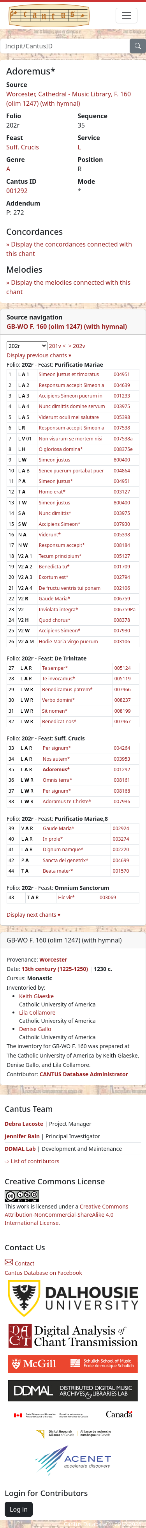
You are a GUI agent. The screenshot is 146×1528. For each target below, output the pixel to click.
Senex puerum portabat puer (71, 470)
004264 (122, 748)
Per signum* (57, 748)
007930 (122, 524)
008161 (122, 780)
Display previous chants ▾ (39, 355)
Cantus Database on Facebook (43, 1272)
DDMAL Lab (20, 1148)
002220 (121, 849)
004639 (122, 385)
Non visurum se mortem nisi (70, 438)
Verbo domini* (58, 700)
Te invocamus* (58, 678)
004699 (121, 860)
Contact (19, 1263)
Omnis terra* (57, 780)
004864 (122, 470)
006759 (122, 598)
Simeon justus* (56, 481)
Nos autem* (56, 759)
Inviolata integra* (58, 609)
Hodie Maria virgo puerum (68, 641)
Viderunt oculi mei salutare (69, 417)
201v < (57, 346)
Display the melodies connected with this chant (68, 287)
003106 (122, 641)
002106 (122, 588)
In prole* (53, 839)
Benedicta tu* (54, 566)
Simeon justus (54, 459)
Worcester (53, 959)
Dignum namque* (63, 849)
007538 (122, 427)
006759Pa (124, 609)
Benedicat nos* (59, 721)
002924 (121, 828)
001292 (17, 190)
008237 (122, 700)
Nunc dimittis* (55, 513)
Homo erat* (52, 491)
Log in (19, 1509)
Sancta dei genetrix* (65, 860)
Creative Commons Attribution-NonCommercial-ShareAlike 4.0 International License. (66, 1214)
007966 (122, 689)
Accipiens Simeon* (60, 524)
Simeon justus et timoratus (69, 374)
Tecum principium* (60, 556)
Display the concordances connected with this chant (69, 249)
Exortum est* (54, 577)
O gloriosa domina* (61, 449)
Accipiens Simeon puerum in (70, 395)
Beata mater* (58, 871)
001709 (122, 566)
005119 (122, 678)
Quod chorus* (54, 620)
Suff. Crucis (22, 147)
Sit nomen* (54, 711)
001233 (122, 395)
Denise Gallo (35, 1029)
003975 (122, 406)
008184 (122, 545)
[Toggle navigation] (126, 15)
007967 (122, 721)
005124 (122, 668)
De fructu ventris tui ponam (70, 588)
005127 (122, 556)
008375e (123, 449)
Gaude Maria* (54, 598)
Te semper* (55, 668)
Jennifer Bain (23, 1136)
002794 (122, 577)
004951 (122, 374)
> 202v (77, 346)
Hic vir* (66, 897)
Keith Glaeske (36, 996)
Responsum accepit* (62, 545)
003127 (122, 491)
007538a (123, 438)
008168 (122, 791)
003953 (122, 759)
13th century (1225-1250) (54, 969)
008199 (122, 711)
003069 (108, 897)
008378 (122, 620)
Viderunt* (50, 534)
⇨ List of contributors (32, 1161)
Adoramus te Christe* (67, 801)
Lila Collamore (37, 1012)
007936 (122, 801)
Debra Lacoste (24, 1123)
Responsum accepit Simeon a (71, 385)
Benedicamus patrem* (67, 689)
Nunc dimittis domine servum (72, 406)
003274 (121, 839)
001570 (121, 871)
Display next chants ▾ (33, 914)
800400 (122, 459)
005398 (122, 417)
